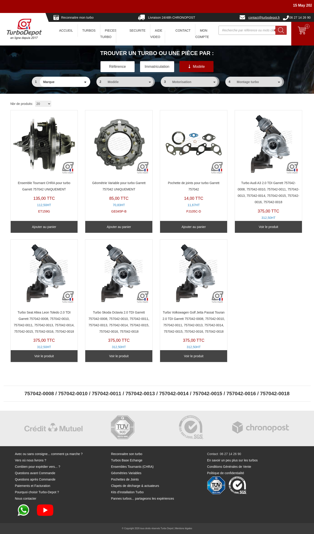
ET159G (44, 163)
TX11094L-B (44, 298)
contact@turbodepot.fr (264, 17)
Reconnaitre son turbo (126, 454)
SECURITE (137, 30)
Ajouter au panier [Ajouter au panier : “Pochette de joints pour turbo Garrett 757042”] (193, 227)
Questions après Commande (35, 479)
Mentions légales (183, 528)
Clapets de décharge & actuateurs (135, 486)
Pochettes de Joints (125, 479)
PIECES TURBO (108, 34)
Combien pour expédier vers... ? (37, 466)
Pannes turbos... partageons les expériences (142, 498)
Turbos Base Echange (126, 460)
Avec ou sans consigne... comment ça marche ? (49, 454)
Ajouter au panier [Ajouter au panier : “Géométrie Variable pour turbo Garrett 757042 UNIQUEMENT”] (119, 227)
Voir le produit (268, 227)
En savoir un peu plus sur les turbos (232, 460)
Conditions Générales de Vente (229, 466)
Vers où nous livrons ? (30, 460)
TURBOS (88, 30)
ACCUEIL (66, 30)
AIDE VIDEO (156, 34)
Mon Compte (202, 34)
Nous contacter (25, 498)
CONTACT (183, 30)
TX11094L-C (119, 298)
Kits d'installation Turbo (127, 492)
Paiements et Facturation (32, 486)
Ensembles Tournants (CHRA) (132, 466)
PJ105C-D (193, 163)
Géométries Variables (126, 473)
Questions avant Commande (35, 473)
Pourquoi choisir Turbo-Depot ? (37, 492)
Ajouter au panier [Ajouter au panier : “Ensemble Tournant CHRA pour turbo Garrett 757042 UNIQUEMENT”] (44, 227)
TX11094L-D (193, 298)
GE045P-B (119, 163)
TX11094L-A (268, 169)
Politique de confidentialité (225, 473)
